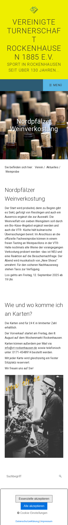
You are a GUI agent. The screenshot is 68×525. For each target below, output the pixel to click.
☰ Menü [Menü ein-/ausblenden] (55, 85)
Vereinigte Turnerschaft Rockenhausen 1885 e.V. (34, 39)
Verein (39, 167)
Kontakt (33, 494)
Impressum (47, 494)
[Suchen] (60, 476)
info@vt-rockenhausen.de (21, 348)
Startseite (19, 494)
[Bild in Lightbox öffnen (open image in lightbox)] (34, 416)
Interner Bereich (35, 498)
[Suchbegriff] (34, 476)
